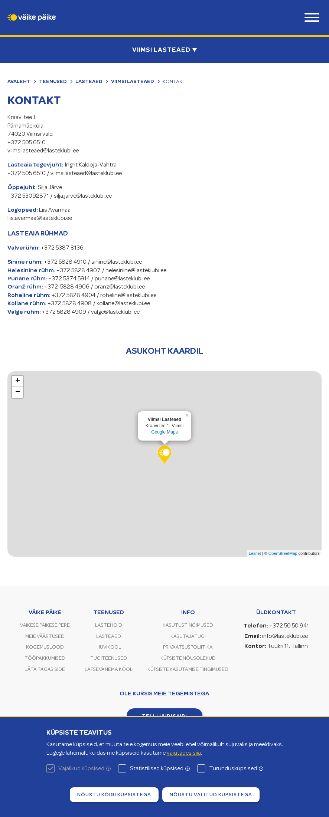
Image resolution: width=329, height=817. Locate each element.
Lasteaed (88, 81)
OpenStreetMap (282, 553)
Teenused (53, 81)
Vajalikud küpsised (84, 768)
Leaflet (255, 553)
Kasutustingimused (188, 625)
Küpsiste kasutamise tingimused (187, 669)
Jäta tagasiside (45, 669)
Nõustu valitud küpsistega (211, 794)
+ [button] (17, 381)
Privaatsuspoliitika (188, 647)
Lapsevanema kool (109, 669)
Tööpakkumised (45, 658)
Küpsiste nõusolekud (188, 658)
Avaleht (18, 81)
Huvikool (109, 647)
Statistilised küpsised (160, 768)
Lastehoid (108, 625)
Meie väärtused (45, 636)
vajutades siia (184, 753)
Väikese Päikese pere (45, 625)
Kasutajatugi (188, 636)
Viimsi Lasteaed (132, 81)
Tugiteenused (108, 658)
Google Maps (164, 432)
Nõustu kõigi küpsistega (114, 794)
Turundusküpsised (236, 768)
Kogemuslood (45, 647)
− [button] (17, 392)
